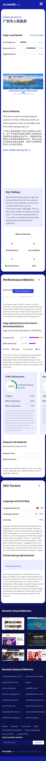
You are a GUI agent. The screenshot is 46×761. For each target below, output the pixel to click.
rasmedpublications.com (12, 712)
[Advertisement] (23, 66)
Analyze (38, 742)
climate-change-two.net (12, 694)
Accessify (12, 4)
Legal (35, 726)
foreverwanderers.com (12, 676)
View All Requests (23, 291)
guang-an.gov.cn (12, 17)
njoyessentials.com (10, 682)
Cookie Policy (22, 734)
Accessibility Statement (12, 730)
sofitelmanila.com (10, 700)
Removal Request (32, 730)
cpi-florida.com (8, 706)
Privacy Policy (8, 734)
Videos (5, 726)
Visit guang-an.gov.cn (16, 150)
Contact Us (26, 726)
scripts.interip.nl (9, 688)
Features (14, 726)
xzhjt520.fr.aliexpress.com (12, 717)
